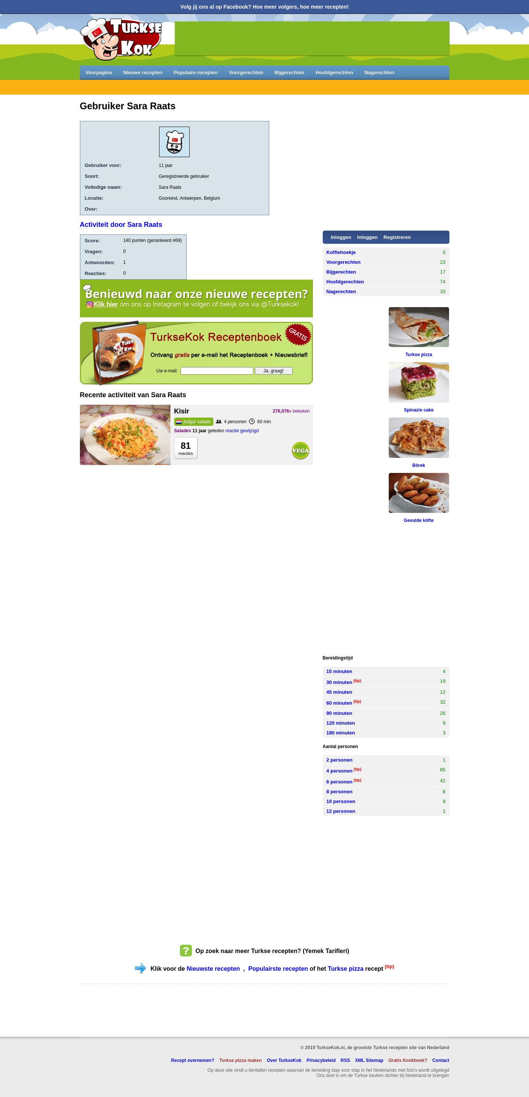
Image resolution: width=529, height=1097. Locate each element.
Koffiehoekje (341, 252)
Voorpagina (99, 73)
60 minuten (344, 702)
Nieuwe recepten (143, 73)
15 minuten (340, 671)
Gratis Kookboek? (407, 1060)
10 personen (341, 801)
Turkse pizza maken (240, 1060)
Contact (440, 1060)
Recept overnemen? (193, 1060)
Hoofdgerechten (334, 73)
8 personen (340, 791)
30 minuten (344, 681)
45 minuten (340, 692)
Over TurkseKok (284, 1060)
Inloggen (367, 237)
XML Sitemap (369, 1060)
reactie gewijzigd (242, 430)
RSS (345, 1060)
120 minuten (341, 723)
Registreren (397, 237)
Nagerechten (379, 73)
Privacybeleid (321, 1060)
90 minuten (340, 713)
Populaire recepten (195, 73)
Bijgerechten (289, 73)
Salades (182, 430)
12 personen (341, 811)
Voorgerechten (246, 73)
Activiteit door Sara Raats (121, 224)
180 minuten (341, 733)
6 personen (344, 781)
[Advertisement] (38, 234)
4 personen (344, 770)
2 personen (340, 760)
